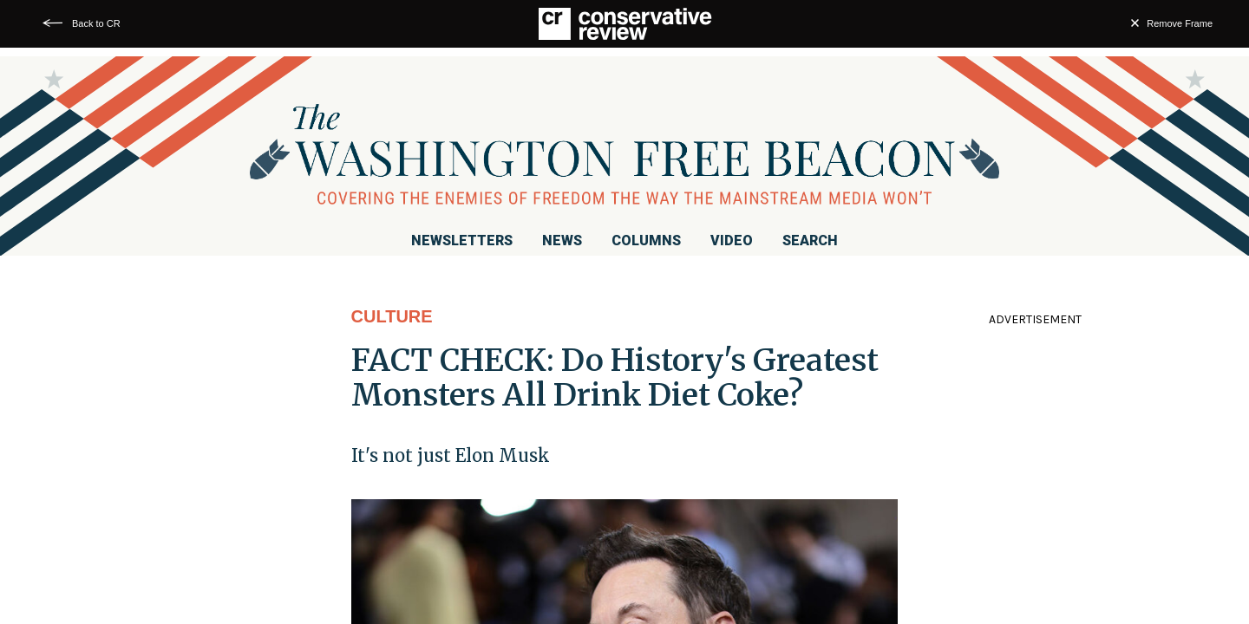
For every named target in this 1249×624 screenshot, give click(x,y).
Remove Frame (1180, 23)
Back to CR (96, 23)
